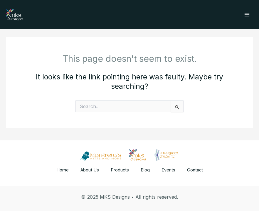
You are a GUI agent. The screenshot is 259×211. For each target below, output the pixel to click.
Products (120, 170)
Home (62, 170)
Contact (195, 170)
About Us (89, 170)
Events (168, 170)
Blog (145, 170)
